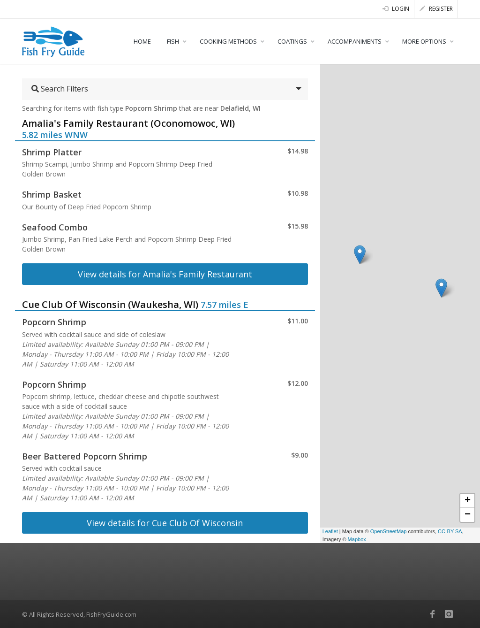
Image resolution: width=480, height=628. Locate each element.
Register (436, 9)
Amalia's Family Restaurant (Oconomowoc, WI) (128, 123)
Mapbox (357, 539)
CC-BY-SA (450, 531)
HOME (142, 41)
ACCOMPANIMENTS (355, 41)
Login (395, 9)
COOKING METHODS (228, 41)
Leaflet (330, 531)
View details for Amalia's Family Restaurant (165, 274)
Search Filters (59, 89)
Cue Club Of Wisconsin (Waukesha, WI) (110, 304)
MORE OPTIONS (424, 41)
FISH (173, 41)
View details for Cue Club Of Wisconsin (165, 522)
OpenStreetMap (388, 531)
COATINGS (292, 41)
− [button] (468, 515)
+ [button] (468, 501)
